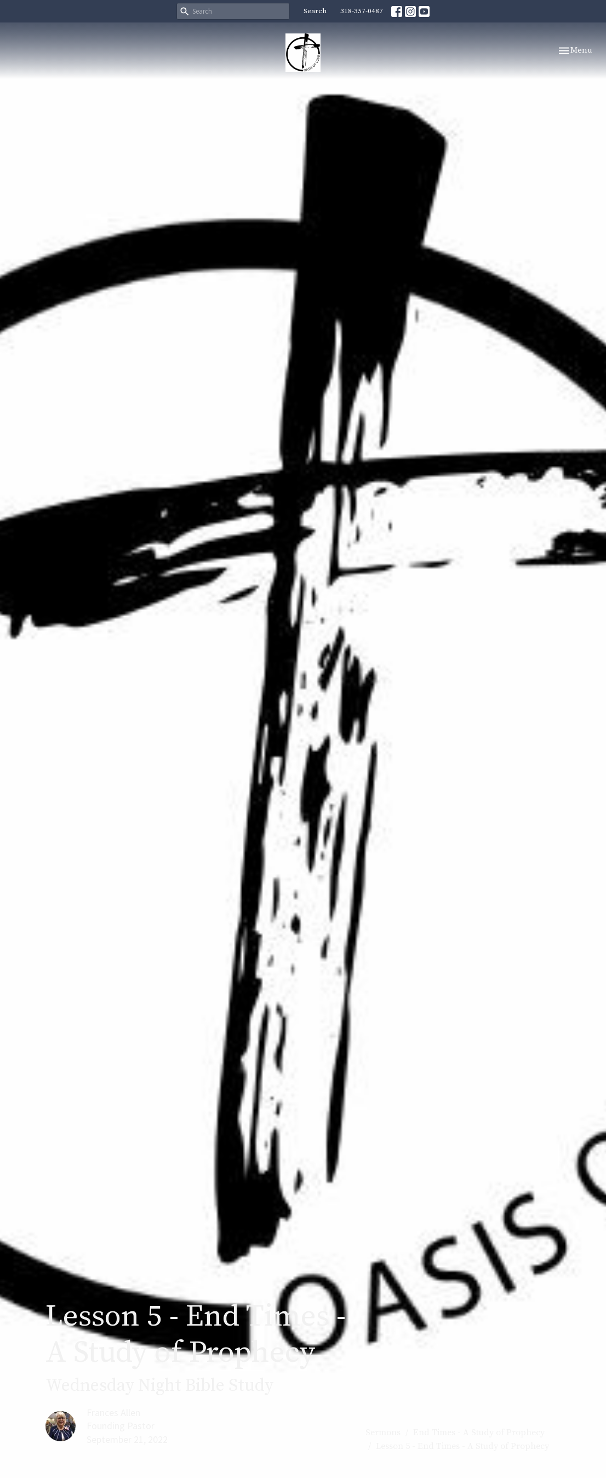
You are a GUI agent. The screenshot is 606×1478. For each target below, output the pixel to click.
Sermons (383, 1432)
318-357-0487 (361, 11)
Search (315, 11)
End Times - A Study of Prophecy (479, 1432)
